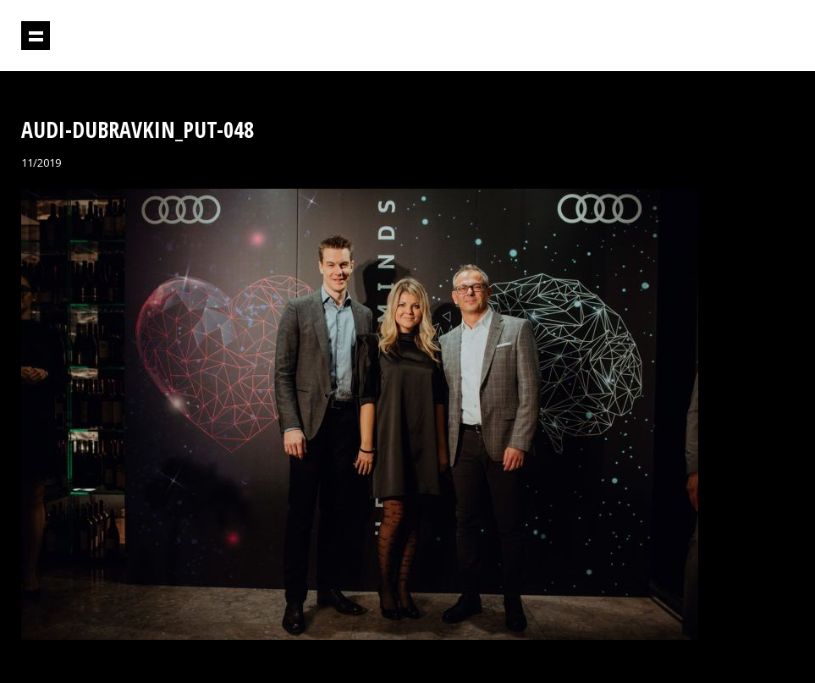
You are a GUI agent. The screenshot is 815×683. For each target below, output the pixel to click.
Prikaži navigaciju (35, 35)
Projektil (721, 36)
